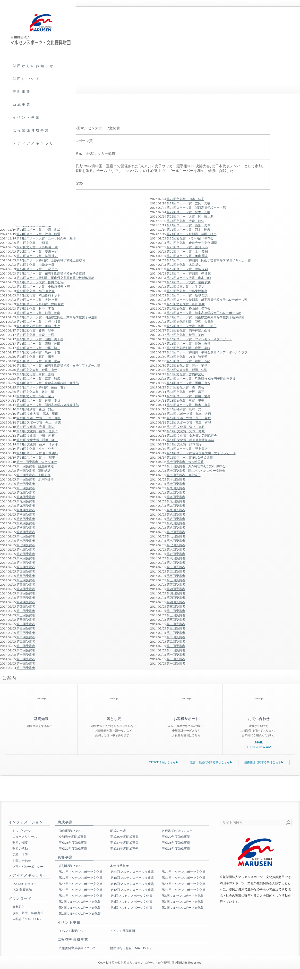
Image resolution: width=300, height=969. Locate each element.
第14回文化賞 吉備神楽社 (185, 374)
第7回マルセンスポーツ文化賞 (80, 902)
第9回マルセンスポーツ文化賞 (131, 896)
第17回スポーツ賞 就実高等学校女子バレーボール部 (204, 313)
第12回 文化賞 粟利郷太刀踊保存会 (192, 435)
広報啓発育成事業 (31, 130)
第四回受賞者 (176, 589)
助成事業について (71, 831)
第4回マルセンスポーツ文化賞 (80, 907)
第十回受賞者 (176, 479)
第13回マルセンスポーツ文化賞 (80, 890)
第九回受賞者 (176, 488)
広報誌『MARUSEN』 (27, 919)
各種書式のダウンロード (179, 831)
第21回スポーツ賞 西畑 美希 (188, 225)
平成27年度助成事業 (124, 842)
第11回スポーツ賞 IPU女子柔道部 (190, 457)
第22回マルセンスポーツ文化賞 (80, 872)
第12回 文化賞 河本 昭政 (186, 431)
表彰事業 (22, 91)
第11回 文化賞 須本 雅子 (184, 444)
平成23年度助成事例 (176, 848)
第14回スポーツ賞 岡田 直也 (188, 383)
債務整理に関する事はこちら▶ (264, 762)
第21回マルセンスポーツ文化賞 (132, 872)
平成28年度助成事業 (73, 842)
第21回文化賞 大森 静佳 (185, 221)
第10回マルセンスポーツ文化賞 (80, 896)
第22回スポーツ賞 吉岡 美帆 (188, 203)
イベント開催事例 (122, 931)
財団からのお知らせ (33, 66)
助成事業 (22, 104)
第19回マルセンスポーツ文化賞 (80, 878)
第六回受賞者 (176, 549)
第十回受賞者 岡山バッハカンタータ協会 (196, 471)
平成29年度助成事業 (176, 837)
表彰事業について (71, 866)
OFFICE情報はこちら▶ (163, 762)
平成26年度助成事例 (176, 842)
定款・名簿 (20, 854)
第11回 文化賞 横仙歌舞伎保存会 (190, 440)
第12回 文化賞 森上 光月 (186, 427)
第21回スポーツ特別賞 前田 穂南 (192, 234)
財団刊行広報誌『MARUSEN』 (131, 948)
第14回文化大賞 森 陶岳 (185, 387)
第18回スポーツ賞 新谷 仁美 (187, 295)
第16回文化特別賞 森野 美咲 (188, 348)
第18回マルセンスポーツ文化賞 (132, 878)
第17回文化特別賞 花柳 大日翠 (190, 322)
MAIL (259, 742)
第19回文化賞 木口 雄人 (184, 265)
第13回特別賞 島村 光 (184, 409)
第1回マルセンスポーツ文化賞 (80, 913)
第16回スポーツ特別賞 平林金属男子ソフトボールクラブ (207, 352)
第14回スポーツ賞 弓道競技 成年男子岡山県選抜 (201, 378)
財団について (26, 79)
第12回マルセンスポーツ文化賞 (132, 890)
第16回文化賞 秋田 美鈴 (185, 335)
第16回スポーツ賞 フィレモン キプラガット (199, 339)
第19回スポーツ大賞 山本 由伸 (189, 278)
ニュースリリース (24, 837)
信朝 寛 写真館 (22, 890)
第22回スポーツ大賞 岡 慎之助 (190, 216)
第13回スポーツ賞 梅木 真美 (188, 405)
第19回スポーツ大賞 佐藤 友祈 (189, 282)
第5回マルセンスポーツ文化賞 (183, 902)
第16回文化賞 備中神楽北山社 (188, 330)
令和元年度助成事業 (73, 837)
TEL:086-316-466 (258, 747)
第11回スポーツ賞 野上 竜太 (187, 449)
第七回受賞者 (176, 532)
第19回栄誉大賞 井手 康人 (186, 286)
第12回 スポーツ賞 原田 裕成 (189, 418)
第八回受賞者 (176, 514)
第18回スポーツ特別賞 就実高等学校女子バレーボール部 (207, 300)
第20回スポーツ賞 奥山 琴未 (187, 256)
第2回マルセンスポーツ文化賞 (183, 907)
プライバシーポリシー (27, 866)
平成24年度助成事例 (124, 848)
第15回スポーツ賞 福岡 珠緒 (188, 361)
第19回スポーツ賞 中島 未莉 (187, 269)
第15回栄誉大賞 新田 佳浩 (187, 370)
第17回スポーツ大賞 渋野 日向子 (192, 326)
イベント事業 (26, 117)
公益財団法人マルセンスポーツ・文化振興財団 (145, 962)
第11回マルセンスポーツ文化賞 (183, 890)
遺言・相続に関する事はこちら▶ (211, 762)
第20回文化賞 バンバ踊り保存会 (190, 238)
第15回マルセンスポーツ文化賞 (132, 884)
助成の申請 (118, 831)
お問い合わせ (21, 861)
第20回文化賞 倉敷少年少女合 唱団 (192, 243)
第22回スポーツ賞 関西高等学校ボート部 (196, 208)
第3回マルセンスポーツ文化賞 (131, 907)
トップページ (21, 831)
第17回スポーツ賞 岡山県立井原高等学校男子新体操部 (205, 317)
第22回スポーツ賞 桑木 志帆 (188, 212)
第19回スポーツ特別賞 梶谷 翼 (189, 273)
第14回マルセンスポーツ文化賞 (183, 884)
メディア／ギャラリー (36, 143)
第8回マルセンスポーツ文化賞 (183, 896)
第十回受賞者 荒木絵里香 (185, 462)
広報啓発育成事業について (77, 948)
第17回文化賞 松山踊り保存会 (188, 308)
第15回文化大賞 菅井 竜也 (187, 365)
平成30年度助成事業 (124, 837)
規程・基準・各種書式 (27, 913)
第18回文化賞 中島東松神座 (187, 291)
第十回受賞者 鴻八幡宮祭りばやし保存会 (196, 466)
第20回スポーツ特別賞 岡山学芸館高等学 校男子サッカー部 (209, 260)
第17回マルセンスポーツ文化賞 (183, 878)
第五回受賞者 (176, 567)
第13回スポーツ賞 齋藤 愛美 (188, 396)
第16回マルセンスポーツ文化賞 (80, 884)
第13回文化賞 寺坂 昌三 (185, 392)
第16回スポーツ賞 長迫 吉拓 (188, 343)
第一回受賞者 (176, 650)
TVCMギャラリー (24, 884)
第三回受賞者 (176, 606)
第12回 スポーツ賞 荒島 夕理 (189, 422)
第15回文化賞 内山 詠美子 (187, 357)
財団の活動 (20, 848)
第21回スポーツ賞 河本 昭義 (188, 229)
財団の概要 (20, 842)
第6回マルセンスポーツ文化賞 (131, 902)
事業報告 (18, 907)
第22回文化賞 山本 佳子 (185, 199)
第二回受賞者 (176, 633)
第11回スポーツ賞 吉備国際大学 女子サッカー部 (201, 453)
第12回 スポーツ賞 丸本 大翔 (189, 414)
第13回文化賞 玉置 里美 (185, 400)
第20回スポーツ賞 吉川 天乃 (187, 247)
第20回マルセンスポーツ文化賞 (183, 872)
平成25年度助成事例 (73, 848)
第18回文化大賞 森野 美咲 (186, 304)
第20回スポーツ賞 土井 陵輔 (187, 251)
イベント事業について (74, 931)
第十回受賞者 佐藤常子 (184, 475)
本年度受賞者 (119, 866)
